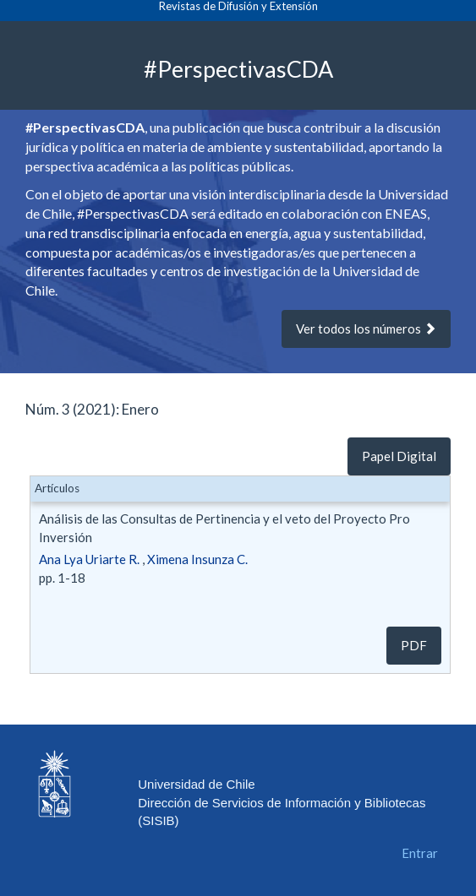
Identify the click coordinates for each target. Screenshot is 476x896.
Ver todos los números (366, 328)
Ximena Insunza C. (197, 559)
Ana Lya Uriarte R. (89, 559)
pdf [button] (414, 645)
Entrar (420, 853)
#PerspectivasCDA (238, 68)
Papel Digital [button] (399, 456)
